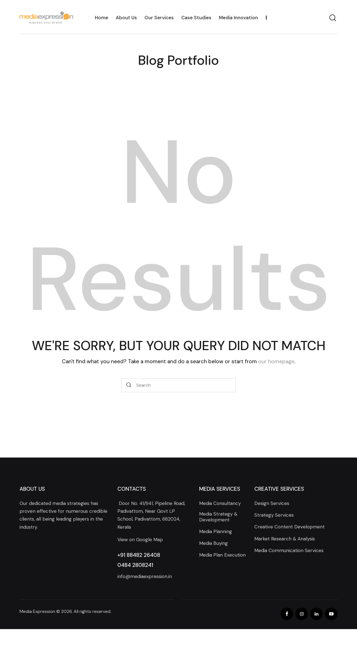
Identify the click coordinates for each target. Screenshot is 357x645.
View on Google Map (140, 539)
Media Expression (37, 611)
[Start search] (129, 385)
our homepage (276, 361)
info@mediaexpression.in (144, 576)
